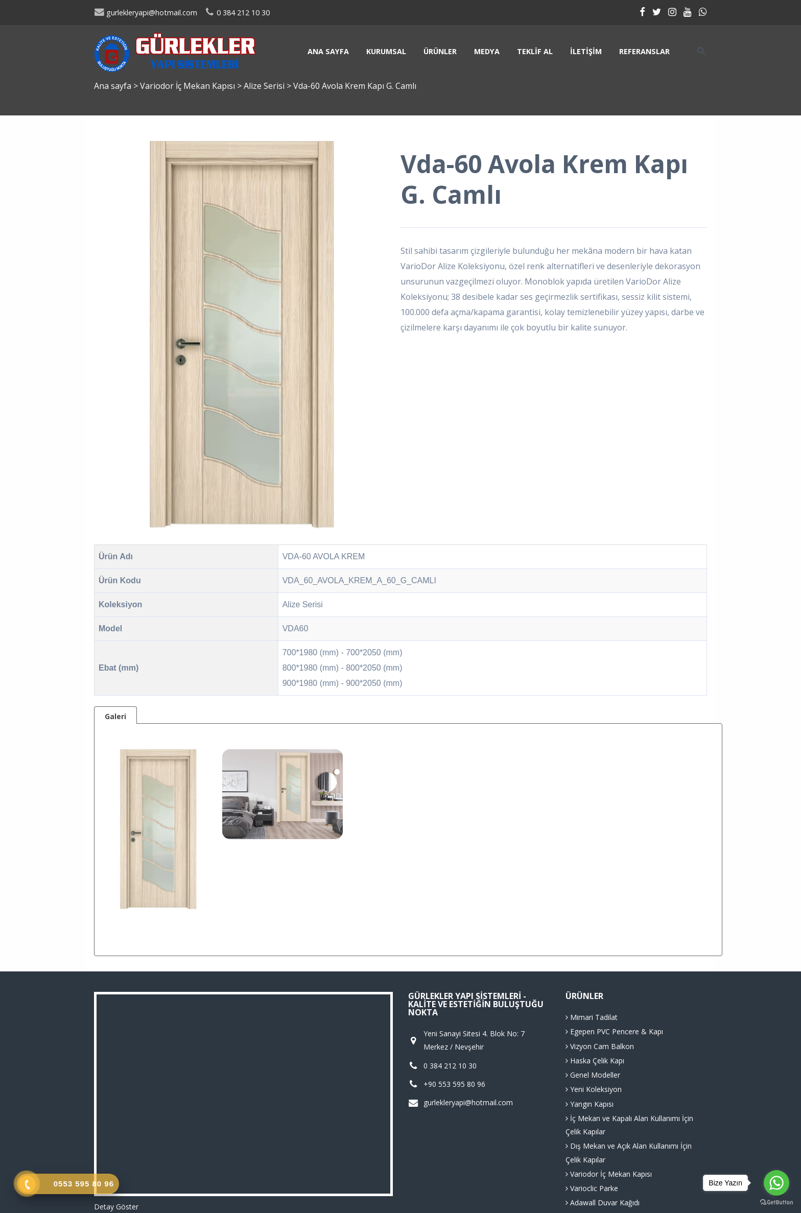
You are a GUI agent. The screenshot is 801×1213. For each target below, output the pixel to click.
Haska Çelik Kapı (595, 1060)
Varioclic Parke (592, 1188)
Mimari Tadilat (592, 1017)
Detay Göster (116, 1206)
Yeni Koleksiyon (594, 1089)
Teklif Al (535, 51)
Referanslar (644, 51)
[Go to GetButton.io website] (776, 1202)
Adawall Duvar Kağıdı (603, 1202)
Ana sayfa (328, 51)
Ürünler (440, 51)
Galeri (115, 716)
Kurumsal (386, 51)
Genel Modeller (593, 1075)
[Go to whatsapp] (776, 1183)
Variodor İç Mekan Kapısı (188, 85)
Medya (487, 51)
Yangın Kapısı (590, 1104)
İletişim (586, 51)
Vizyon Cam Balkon (600, 1046)
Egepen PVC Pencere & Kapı (614, 1031)
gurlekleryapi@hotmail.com (145, 12)
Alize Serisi (265, 85)
